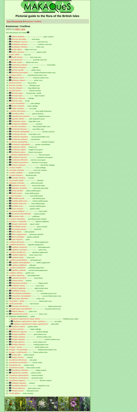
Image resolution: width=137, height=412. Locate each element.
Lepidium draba (18, 257)
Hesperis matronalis (19, 224)
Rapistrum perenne (16, 329)
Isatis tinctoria (17, 239)
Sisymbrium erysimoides (18, 362)
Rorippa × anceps (15, 347)
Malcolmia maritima (19, 283)
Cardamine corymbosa (17, 126)
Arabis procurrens (16, 60)
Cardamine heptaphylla (21, 131)
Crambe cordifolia (16, 172)
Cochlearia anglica (19, 149)
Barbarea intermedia (20, 72)
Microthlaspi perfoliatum (21, 293)
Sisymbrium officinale (20, 370)
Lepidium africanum (16, 242)
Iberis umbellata (18, 237)
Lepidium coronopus (19, 250)
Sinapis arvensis (18, 357)
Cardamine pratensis (20, 139)
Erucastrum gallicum (17, 211)
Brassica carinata (15, 85)
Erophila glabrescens (20, 201)
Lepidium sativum (15, 273)
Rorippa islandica (18, 339)
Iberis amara (16, 232)
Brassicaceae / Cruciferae (32, 21)
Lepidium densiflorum (17, 252)
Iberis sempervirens (19, 234)
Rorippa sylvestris (18, 344)
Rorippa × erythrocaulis (18, 352)
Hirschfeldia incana (19, 226)
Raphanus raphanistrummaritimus (29, 321)
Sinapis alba (16, 355)
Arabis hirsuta (17, 57)
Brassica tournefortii (17, 103)
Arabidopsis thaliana (19, 47)
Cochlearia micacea (19, 157)
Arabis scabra (17, 62)
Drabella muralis (18, 198)
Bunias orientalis (18, 106)
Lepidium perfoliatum (17, 268)
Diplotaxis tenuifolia (19, 188)
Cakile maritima (18, 108)
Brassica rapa (17, 101)
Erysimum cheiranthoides (21, 214)
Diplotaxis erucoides (16, 183)
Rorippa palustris (18, 342)
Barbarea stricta (15, 75)
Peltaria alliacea (18, 311)
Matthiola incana (18, 285)
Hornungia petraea (19, 229)
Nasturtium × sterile (16, 301)
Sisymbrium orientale (20, 373)
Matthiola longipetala (17, 288)
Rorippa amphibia (18, 334)
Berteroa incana (15, 83)
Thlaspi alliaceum (18, 388)
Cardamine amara (19, 121)
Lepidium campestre (19, 247)
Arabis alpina (17, 49)
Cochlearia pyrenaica (20, 162)
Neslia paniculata (15, 303)
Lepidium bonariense (17, 244)
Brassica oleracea (18, 98)
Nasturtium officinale (20, 298)
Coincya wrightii (15, 167)
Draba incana (17, 193)
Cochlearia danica (18, 152)
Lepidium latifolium (19, 265)
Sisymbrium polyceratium (18, 375)
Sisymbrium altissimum (18, 360)
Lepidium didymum (19, 255)
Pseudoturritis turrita (20, 314)
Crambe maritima (18, 178)
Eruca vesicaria (17, 208)
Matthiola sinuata (18, 291)
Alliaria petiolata (18, 36)
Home (9, 21)
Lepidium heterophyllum (21, 262)
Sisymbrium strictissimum (18, 378)
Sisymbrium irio (15, 365)
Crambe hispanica (16, 175)
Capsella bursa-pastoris (20, 116)
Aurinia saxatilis (18, 70)
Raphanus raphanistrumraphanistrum (30, 324)
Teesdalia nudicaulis (19, 385)
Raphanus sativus (18, 326)
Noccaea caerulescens (20, 306)
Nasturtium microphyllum (21, 296)
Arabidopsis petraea (19, 44)
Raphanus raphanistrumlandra (25, 319)
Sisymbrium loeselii (16, 367)
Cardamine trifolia (19, 147)
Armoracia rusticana (19, 65)
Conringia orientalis (16, 170)
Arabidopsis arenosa (19, 42)
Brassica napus (17, 93)
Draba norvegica (15, 196)
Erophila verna (17, 206)
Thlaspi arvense (18, 391)
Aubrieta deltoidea (19, 67)
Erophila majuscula (19, 203)
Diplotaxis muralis (18, 185)
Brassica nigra (17, 95)
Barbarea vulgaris (18, 80)
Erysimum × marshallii (17, 221)
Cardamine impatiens (20, 137)
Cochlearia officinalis (20, 160)
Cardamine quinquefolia (18, 142)
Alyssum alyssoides (19, 39)
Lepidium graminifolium (18, 260)
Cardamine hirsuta (19, 134)
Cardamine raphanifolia (21, 144)
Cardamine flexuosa (19, 129)
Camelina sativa (18, 113)
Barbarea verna (18, 77)
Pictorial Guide (18, 21)
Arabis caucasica (18, 52)
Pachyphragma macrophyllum (20, 309)
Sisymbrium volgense (17, 380)
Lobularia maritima (19, 278)
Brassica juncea (15, 90)
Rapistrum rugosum (19, 331)
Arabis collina (14, 54)
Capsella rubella (18, 119)
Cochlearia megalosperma (19, 155)
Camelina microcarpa (17, 111)
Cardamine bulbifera (19, 124)
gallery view (20, 29)
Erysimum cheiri (18, 216)
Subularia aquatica (19, 383)
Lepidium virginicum (16, 275)
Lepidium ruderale (19, 270)
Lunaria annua (17, 280)
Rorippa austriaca (18, 337)
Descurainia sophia (16, 180)
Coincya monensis (18, 165)
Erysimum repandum (17, 219)
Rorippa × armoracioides (18, 349)
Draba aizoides (17, 190)
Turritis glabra (14, 393)
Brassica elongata (16, 88)
